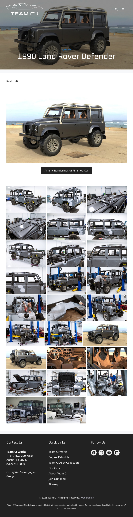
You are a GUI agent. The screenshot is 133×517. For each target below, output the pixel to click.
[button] (116, 9)
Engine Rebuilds (59, 457)
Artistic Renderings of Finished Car (66, 170)
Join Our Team (58, 479)
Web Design (87, 497)
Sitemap (54, 484)
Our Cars (54, 468)
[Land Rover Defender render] (105, 333)
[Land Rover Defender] (66, 280)
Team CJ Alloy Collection (64, 462)
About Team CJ (58, 473)
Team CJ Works (58, 452)
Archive (66, 50)
